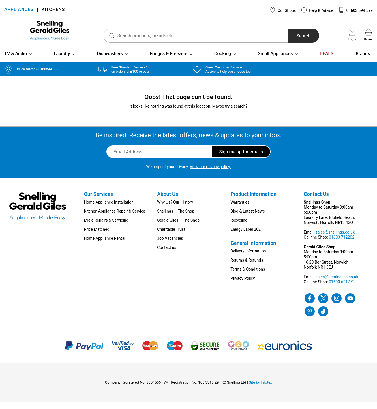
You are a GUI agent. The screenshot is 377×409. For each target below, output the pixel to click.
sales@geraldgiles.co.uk (337, 284)
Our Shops (283, 10)
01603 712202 (341, 244)
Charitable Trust (171, 236)
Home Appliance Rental (104, 245)
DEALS (326, 61)
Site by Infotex (260, 389)
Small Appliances (275, 61)
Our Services (98, 201)
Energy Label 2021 (246, 236)
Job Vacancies (170, 245)
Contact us (166, 254)
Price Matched (96, 236)
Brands (363, 61)
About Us (167, 201)
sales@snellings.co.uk (335, 239)
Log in (352, 35)
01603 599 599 (356, 10)
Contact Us (316, 201)
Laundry (62, 61)
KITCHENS (53, 10)
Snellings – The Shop (175, 218)
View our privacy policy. (210, 174)
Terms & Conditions (247, 276)
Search (296, 35)
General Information (253, 250)
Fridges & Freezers (168, 61)
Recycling (238, 227)
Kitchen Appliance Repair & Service (114, 218)
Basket (368, 35)
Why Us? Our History (175, 209)
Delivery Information (248, 258)
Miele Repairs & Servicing (106, 227)
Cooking (222, 61)
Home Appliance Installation (108, 209)
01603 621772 (341, 289)
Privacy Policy (242, 285)
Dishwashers (110, 61)
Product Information (253, 201)
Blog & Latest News (247, 218)
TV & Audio (15, 61)
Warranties (239, 209)
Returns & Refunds (246, 267)
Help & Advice (317, 10)
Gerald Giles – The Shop (178, 227)
